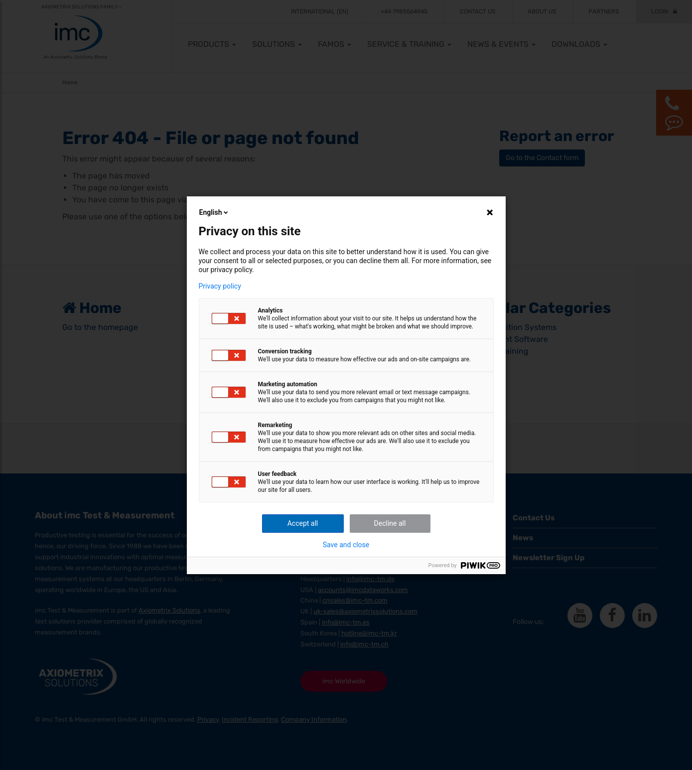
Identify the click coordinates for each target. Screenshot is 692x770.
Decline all (390, 523)
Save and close (346, 545)
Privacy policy (220, 286)
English (214, 212)
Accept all (302, 523)
